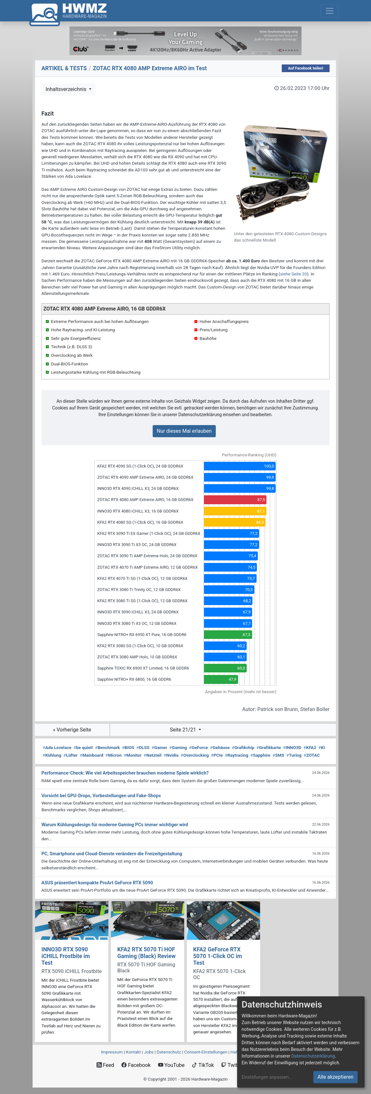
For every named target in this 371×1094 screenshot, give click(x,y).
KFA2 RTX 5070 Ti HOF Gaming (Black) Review (146, 952)
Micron (113, 755)
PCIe (217, 755)
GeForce (198, 747)
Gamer (159, 747)
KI (321, 747)
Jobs (149, 1051)
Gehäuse (220, 747)
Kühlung (52, 755)
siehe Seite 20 (293, 273)
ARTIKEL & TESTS (64, 68)
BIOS (128, 747)
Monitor (133, 755)
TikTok (203, 1065)
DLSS (142, 747)
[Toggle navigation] (329, 10)
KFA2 (309, 747)
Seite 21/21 (183, 730)
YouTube (171, 1065)
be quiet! (83, 747)
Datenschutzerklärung (313, 1056)
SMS (278, 755)
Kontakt (133, 1051)
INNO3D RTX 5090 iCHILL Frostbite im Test (65, 956)
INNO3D (292, 747)
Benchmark (107, 747)
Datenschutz (169, 1051)
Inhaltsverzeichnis (67, 89)
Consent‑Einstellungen (205, 1051)
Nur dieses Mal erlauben (184, 431)
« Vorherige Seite (72, 730)
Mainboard (92, 755)
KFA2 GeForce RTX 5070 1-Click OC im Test (217, 956)
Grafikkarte (269, 747)
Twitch (232, 1065)
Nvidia (171, 755)
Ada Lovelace (57, 747)
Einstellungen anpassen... (267, 1077)
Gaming (178, 747)
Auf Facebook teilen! (306, 68)
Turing (294, 755)
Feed (105, 1065)
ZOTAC (312, 755)
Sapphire (260, 755)
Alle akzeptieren (335, 1077)
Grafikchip (243, 747)
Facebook (135, 1065)
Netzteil (153, 755)
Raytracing (237, 755)
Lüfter (70, 755)
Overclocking (195, 755)
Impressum (112, 1051)
